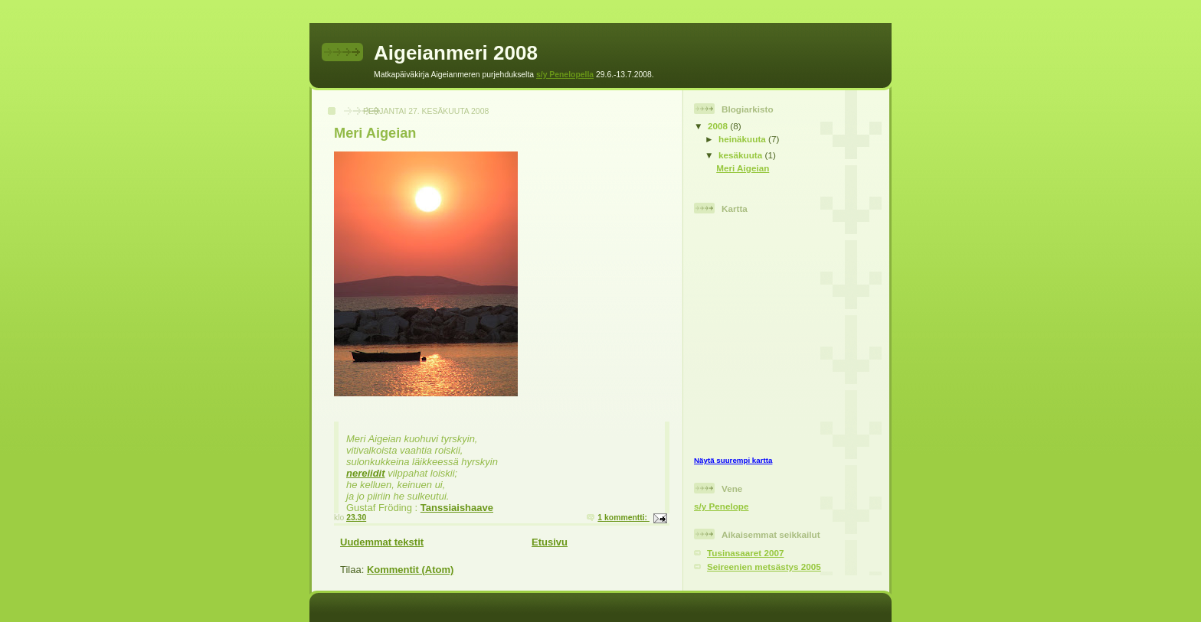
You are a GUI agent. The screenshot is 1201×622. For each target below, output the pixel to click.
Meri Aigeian (375, 133)
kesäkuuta (741, 155)
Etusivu (550, 542)
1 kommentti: (623, 517)
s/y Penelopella (565, 74)
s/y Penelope (721, 506)
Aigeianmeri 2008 (456, 52)
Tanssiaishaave (457, 507)
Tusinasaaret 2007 (745, 553)
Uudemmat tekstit (382, 542)
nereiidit (365, 473)
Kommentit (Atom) (410, 569)
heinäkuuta (743, 139)
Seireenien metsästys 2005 (764, 567)
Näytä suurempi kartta (733, 460)
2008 (719, 126)
